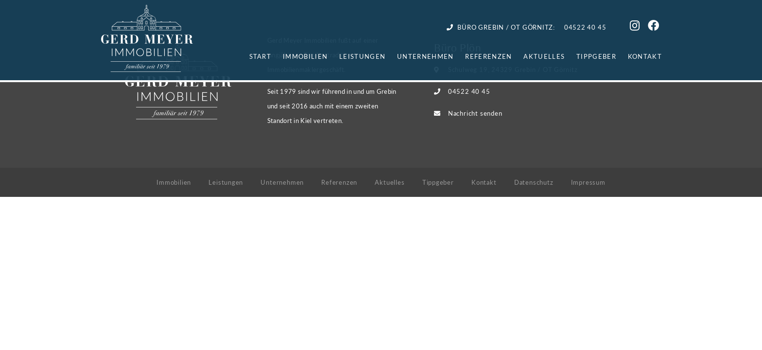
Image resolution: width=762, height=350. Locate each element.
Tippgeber (596, 56)
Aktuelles (544, 56)
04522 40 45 (469, 91)
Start (260, 56)
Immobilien (305, 56)
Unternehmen (425, 56)
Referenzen (488, 56)
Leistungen (362, 56)
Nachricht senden (475, 113)
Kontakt (645, 56)
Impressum (588, 182)
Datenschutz (534, 182)
